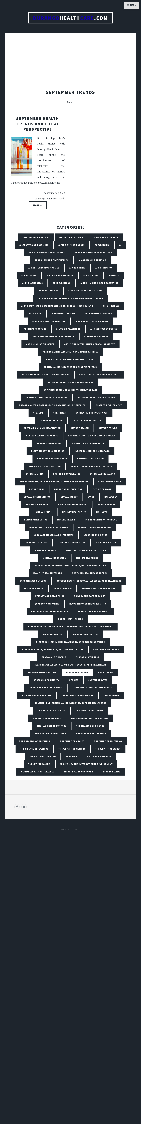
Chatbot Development (109, 405)
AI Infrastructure (35, 329)
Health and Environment (73, 504)
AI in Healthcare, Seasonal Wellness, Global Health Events (57, 306)
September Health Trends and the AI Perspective (37, 124)
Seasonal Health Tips (85, 634)
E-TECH (66, 830)
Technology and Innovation (45, 687)
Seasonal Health (53, 634)
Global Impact (69, 496)
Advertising (102, 245)
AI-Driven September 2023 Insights (53, 336)
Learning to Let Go (36, 542)
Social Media (105, 672)
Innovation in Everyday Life (95, 527)
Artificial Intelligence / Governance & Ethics (70, 351)
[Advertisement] (70, 58)
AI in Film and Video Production (100, 283)
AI (120, 245)
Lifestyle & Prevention (72, 542)
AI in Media (35, 313)
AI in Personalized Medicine (49, 321)
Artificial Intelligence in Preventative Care (70, 390)
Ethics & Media (34, 474)
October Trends (34, 588)
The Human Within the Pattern (89, 718)
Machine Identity (106, 542)
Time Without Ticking (43, 756)
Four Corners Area (109, 481)
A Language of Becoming (34, 245)
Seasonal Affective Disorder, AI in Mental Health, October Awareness (70, 626)
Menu (133, 5)
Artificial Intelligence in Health (99, 374)
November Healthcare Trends (90, 573)
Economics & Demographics (88, 443)
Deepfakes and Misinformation (42, 428)
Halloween (110, 496)
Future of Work (102, 489)
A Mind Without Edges (71, 245)
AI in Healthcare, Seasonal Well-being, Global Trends (70, 298)
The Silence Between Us (34, 748)
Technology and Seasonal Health (92, 687)
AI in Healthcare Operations (85, 290)
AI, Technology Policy (103, 329)
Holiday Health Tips (74, 512)
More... (37, 205)
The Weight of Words (108, 748)
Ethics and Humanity (102, 474)
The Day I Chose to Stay (52, 710)
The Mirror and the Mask (91, 733)
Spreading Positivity (46, 680)
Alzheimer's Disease (96, 336)
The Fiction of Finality (47, 718)
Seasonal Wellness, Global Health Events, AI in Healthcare (70, 664)
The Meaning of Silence (90, 726)
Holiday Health (43, 512)
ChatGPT (38, 412)
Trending (71, 756)
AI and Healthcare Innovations (93, 252)
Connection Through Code (92, 412)
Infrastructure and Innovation (48, 527)
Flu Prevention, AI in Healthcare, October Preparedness (54, 481)
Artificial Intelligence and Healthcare (45, 374)
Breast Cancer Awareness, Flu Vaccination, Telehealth (52, 405)
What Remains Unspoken (78, 771)
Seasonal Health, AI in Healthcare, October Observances (70, 642)
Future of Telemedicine (68, 489)
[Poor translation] (19, 1049)
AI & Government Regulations (47, 252)
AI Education (28, 275)
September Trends (77, 672)
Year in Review (111, 771)
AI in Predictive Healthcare (92, 321)
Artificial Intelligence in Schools (47, 397)
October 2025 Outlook (33, 581)
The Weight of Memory (71, 748)
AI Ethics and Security (59, 275)
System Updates (97, 680)
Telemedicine (111, 695)
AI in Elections (62, 283)
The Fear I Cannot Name (89, 710)
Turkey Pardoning (39, 764)
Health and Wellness (105, 237)
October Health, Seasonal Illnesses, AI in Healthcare (89, 581)
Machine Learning (45, 550)
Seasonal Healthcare (106, 649)
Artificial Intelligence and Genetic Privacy (70, 367)
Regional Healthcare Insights (49, 611)
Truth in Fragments (99, 756)
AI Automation (104, 267)
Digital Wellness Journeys (41, 435)
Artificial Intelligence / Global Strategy (89, 344)
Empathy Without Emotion (45, 466)
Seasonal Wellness (87, 657)
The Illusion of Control (51, 726)
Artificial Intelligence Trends (96, 397)
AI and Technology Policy (43, 267)
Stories (73, 680)
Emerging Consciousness (52, 458)
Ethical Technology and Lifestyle (91, 466)
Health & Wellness (37, 504)
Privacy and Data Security (90, 596)
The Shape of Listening (108, 741)
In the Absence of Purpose (101, 519)
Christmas (59, 412)
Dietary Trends (108, 428)
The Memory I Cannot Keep (50, 733)
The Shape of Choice (72, 741)
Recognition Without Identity (87, 603)
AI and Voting (77, 267)
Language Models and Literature (54, 535)
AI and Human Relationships (52, 260)
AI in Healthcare (48, 290)
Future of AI (36, 489)
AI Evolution (91, 275)
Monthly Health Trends (47, 573)
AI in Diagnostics (32, 283)
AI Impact (114, 275)
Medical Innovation (54, 558)
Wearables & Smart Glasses (37, 771)
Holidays (101, 512)
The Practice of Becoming (34, 741)
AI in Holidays (111, 306)
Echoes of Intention (49, 443)
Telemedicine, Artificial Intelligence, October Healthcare (70, 703)
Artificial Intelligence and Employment (70, 359)
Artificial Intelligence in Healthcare (70, 382)
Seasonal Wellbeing (54, 657)
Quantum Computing (47, 603)
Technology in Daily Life (36, 695)
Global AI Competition (37, 496)
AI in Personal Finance (98, 313)
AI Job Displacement (68, 329)
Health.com (70, 18)
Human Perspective (35, 519)
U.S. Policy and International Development (86, 764)
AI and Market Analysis (92, 260)
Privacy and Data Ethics (49, 596)
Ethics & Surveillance (66, 474)
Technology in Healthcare (77, 695)
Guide (91, 496)
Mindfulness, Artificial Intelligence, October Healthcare (70, 565)
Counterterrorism (51, 420)
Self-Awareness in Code (42, 672)
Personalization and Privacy (99, 588)
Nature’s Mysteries (71, 237)
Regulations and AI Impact (94, 611)
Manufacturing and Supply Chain (86, 550)
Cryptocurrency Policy (87, 420)
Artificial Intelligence (40, 344)
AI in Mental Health (63, 313)
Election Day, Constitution (48, 451)
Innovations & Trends (36, 237)
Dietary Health (80, 428)
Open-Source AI (63, 588)
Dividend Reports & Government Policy (92, 435)
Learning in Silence (95, 535)
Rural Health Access (70, 619)
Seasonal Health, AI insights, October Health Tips (52, 649)
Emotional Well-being (90, 458)
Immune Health (66, 519)
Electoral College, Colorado (92, 451)
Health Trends (106, 504)
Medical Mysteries (87, 558)
